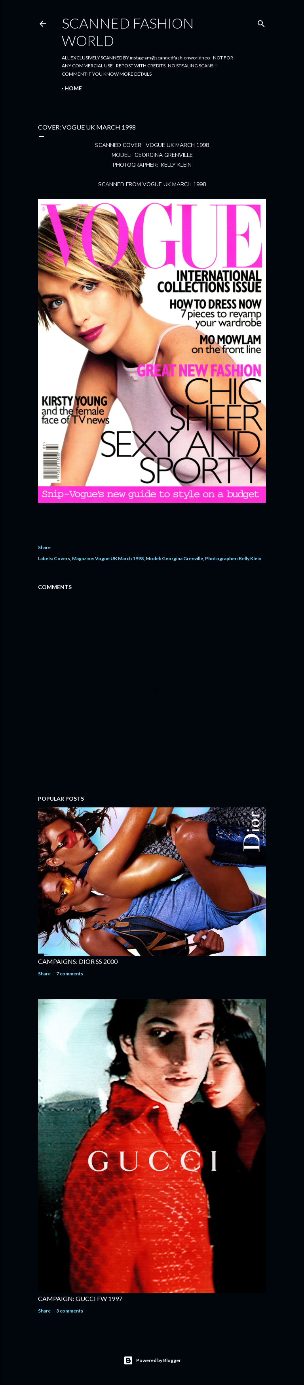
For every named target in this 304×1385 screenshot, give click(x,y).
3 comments (69, 1311)
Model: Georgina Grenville (174, 558)
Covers (62, 558)
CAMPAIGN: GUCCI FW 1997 (80, 1298)
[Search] (261, 22)
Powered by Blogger (152, 1360)
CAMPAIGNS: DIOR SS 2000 (78, 961)
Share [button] (44, 547)
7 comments (69, 974)
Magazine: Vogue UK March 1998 (108, 558)
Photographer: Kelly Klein (233, 558)
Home (73, 88)
